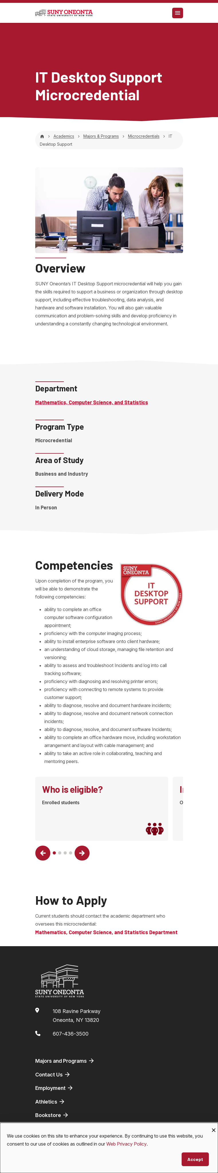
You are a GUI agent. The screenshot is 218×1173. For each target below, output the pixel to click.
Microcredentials (144, 136)
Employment (54, 1087)
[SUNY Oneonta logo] (64, 12)
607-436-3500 (71, 1034)
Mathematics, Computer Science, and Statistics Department (106, 932)
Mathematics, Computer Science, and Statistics (91, 402)
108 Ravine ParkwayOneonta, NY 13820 (77, 1015)
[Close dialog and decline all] (213, 1126)
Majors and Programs (65, 1060)
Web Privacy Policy (126, 1144)
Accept (195, 1159)
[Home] (42, 136)
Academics (64, 136)
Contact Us (53, 1074)
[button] (42, 853)
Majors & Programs (101, 136)
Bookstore (52, 1115)
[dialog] (109, 1148)
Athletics (50, 1101)
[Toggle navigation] (177, 13)
